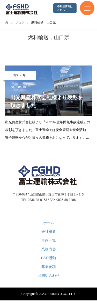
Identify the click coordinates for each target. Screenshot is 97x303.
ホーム (48, 223)
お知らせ (19, 75)
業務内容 (48, 249)
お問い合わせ (48, 275)
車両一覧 (48, 240)
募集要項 (48, 267)
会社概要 (48, 232)
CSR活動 (48, 258)
